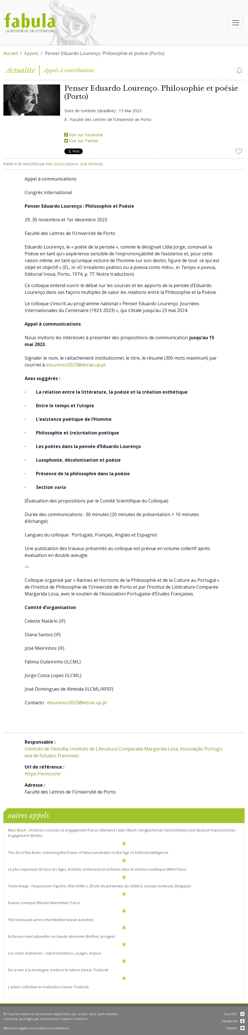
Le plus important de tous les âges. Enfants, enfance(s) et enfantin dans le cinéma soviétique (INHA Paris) (97, 869)
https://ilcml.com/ (43, 774)
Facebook (233, 1021)
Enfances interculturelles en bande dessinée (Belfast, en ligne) (61, 936)
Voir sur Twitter (81, 140)
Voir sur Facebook (83, 134)
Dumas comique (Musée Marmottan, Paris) (44, 902)
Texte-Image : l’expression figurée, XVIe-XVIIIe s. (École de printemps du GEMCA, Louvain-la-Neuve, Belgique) (99, 885)
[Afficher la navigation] (235, 22)
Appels (31, 53)
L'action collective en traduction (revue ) (48, 986)
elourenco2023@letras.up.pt (76, 365)
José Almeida (90, 164)
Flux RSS (234, 1014)
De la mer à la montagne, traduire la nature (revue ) (58, 969)
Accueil (10, 53)
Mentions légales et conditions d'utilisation (36, 1028)
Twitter (235, 1028)
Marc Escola (55, 164)
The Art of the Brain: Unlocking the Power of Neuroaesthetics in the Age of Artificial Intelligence (88, 852)
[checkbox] (239, 70)
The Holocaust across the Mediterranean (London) (50, 919)
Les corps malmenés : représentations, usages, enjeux (54, 953)
